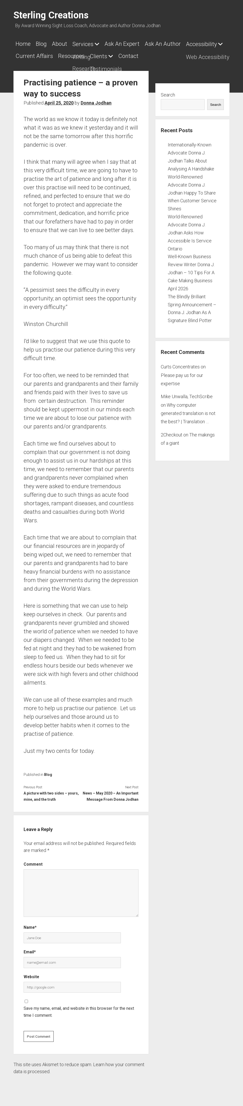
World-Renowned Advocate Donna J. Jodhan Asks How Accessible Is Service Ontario (190, 229)
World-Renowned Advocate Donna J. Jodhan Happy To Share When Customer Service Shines (192, 189)
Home (23, 44)
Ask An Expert (132, 44)
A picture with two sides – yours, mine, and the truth (51, 793)
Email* (30, 948)
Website (31, 973)
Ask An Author (176, 44)
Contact (181, 54)
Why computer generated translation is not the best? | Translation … (188, 410)
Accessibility (31, 54)
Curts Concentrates (180, 363)
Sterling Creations (50, 15)
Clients (148, 54)
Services (90, 44)
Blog (43, 44)
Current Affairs (79, 54)
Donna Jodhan (96, 99)
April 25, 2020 (59, 99)
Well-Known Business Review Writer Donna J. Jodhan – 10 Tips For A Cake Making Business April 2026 (191, 269)
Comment (33, 861)
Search (168, 91)
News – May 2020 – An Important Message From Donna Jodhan (110, 793)
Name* (30, 924)
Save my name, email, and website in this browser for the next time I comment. (79, 1009)
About (64, 44)
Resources (118, 54)
